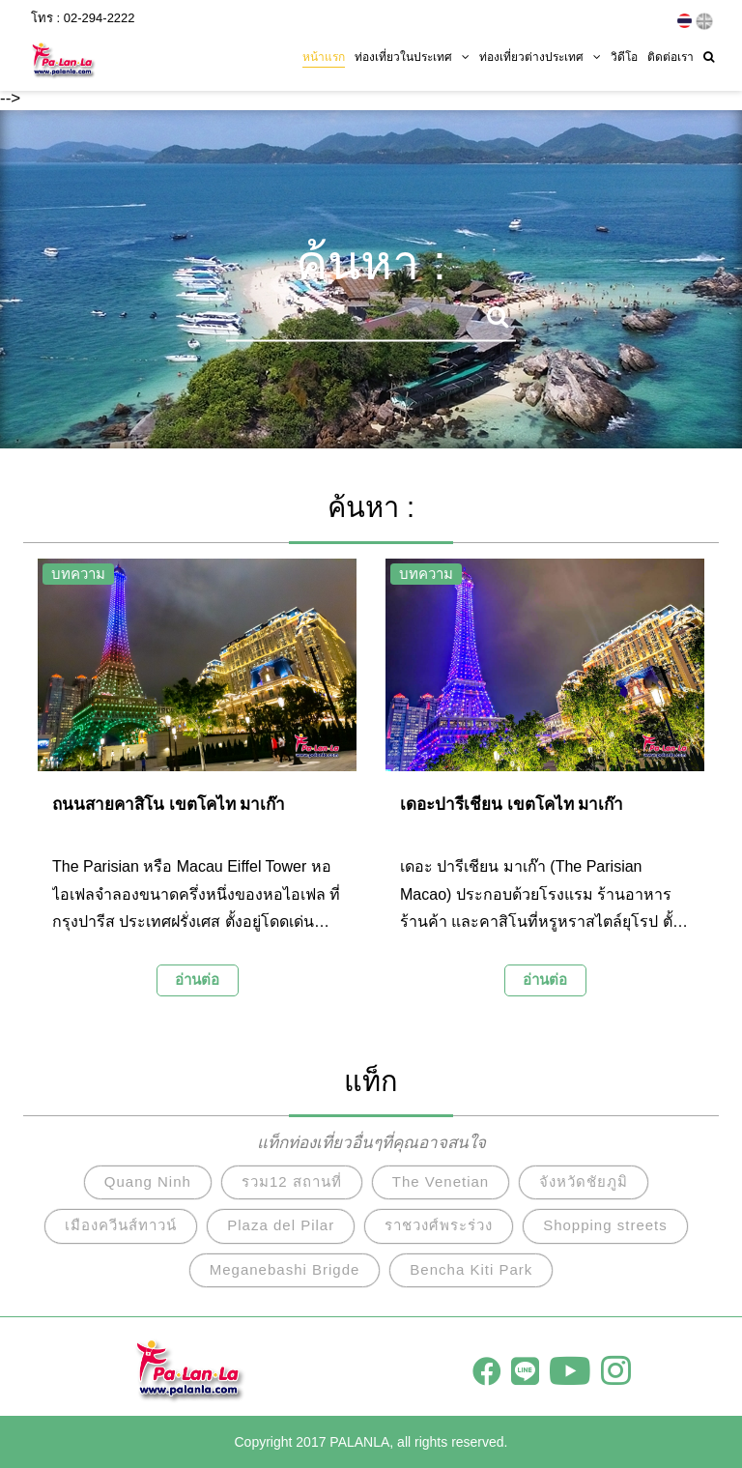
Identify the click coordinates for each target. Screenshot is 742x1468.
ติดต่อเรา (670, 55)
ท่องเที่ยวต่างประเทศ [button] (540, 55)
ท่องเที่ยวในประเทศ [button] (412, 55)
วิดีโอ (624, 55)
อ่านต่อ (197, 979)
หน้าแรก (323, 55)
